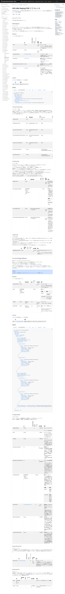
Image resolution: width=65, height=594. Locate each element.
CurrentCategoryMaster (60, 7)
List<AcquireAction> (22, 560)
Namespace (58, 5)
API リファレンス (15, 4)
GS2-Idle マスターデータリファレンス (30, 272)
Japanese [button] (49, 1)
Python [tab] (44, 89)
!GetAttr (13, 79)
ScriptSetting (26, 58)
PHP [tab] (30, 89)
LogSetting (26, 68)
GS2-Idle (20, 4)
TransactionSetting (27, 54)
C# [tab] (35, 89)
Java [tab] (33, 89)
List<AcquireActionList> (28, 504)
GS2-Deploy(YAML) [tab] (21, 89)
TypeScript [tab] (40, 89)
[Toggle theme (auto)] (54, 1)
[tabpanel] (32, 98)
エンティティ (57, 4)
